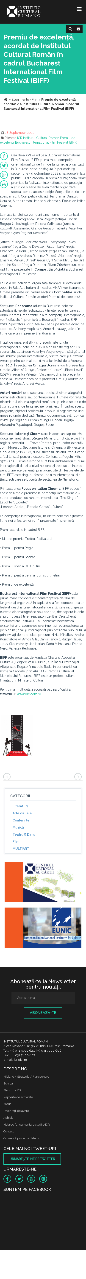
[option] (17, 736)
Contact (8, 1131)
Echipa (8, 1083)
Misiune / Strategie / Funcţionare (26, 1076)
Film (16, 841)
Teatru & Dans (24, 834)
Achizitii (8, 1117)
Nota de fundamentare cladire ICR (26, 1124)
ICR (19, 138)
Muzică (18, 827)
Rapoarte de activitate (18, 1097)
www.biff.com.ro (29, 694)
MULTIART (21, 848)
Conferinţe (21, 820)
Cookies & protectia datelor (21, 1138)
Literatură (20, 806)
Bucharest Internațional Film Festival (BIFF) (46, 142)
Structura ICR (12, 1090)
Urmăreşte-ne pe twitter (32, 1159)
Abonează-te (43, 1013)
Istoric (7, 1104)
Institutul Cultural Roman (41, 138)
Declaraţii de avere (16, 1111)
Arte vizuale (22, 813)
